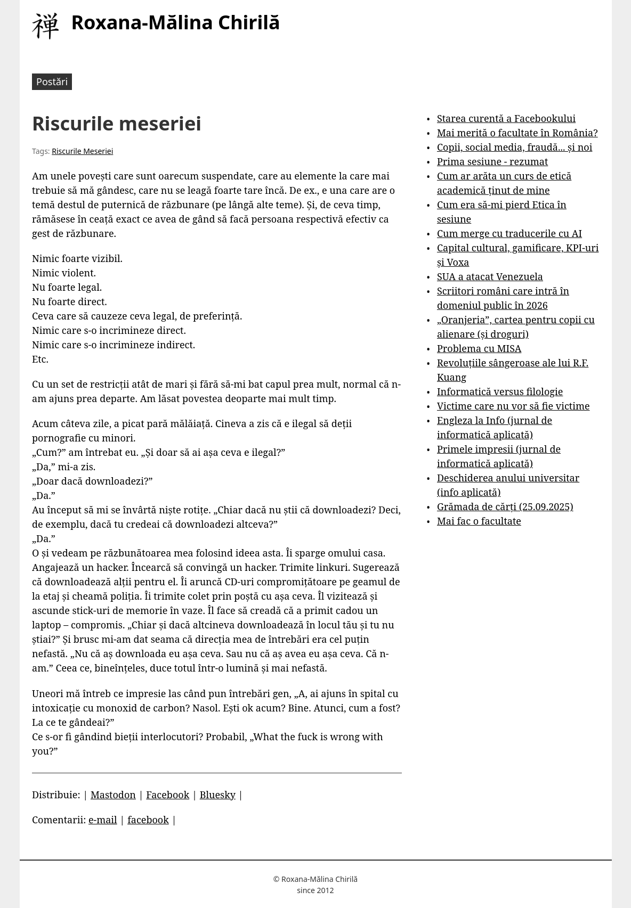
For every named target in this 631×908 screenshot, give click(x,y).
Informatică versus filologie (500, 391)
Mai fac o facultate (479, 520)
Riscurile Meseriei (82, 151)
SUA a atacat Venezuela (490, 276)
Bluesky (218, 794)
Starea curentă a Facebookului (506, 118)
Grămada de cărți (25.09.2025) (505, 506)
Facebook (167, 794)
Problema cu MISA (479, 348)
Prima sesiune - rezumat (492, 161)
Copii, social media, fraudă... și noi (514, 147)
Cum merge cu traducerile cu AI (509, 233)
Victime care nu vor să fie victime (513, 405)
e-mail (102, 819)
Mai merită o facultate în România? (517, 132)
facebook (148, 819)
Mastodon (113, 794)
